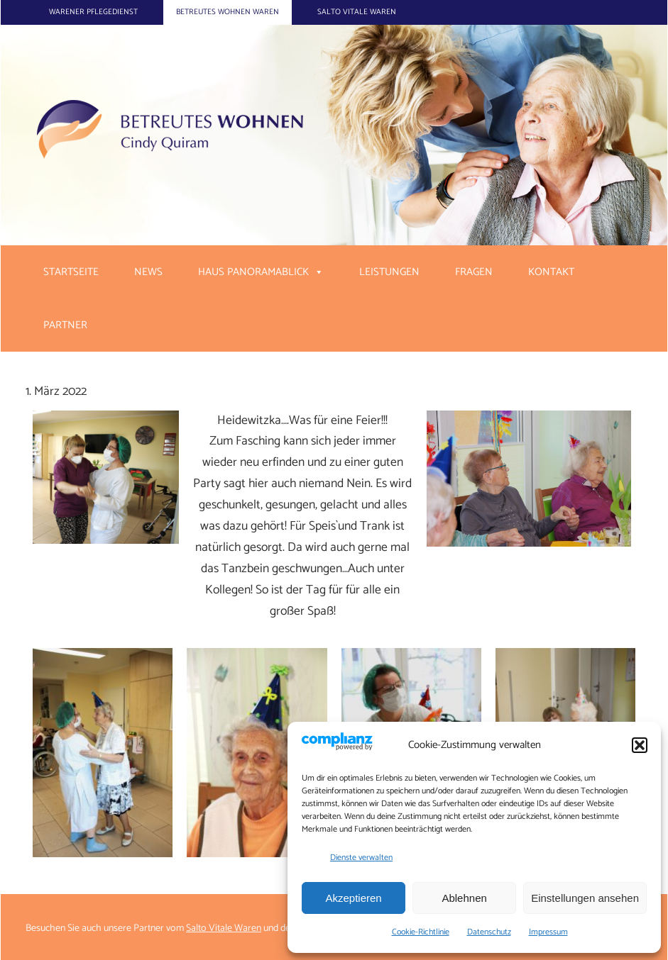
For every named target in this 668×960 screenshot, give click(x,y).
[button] (640, 745)
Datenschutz (489, 932)
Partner (65, 325)
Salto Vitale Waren (356, 12)
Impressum (548, 932)
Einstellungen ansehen (585, 898)
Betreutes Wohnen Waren (227, 12)
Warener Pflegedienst (93, 12)
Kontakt (551, 272)
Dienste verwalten (361, 857)
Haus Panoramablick (253, 272)
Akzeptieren (353, 898)
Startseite (71, 272)
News (148, 272)
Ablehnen (464, 898)
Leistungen (389, 272)
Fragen (474, 272)
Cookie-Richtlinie (420, 932)
